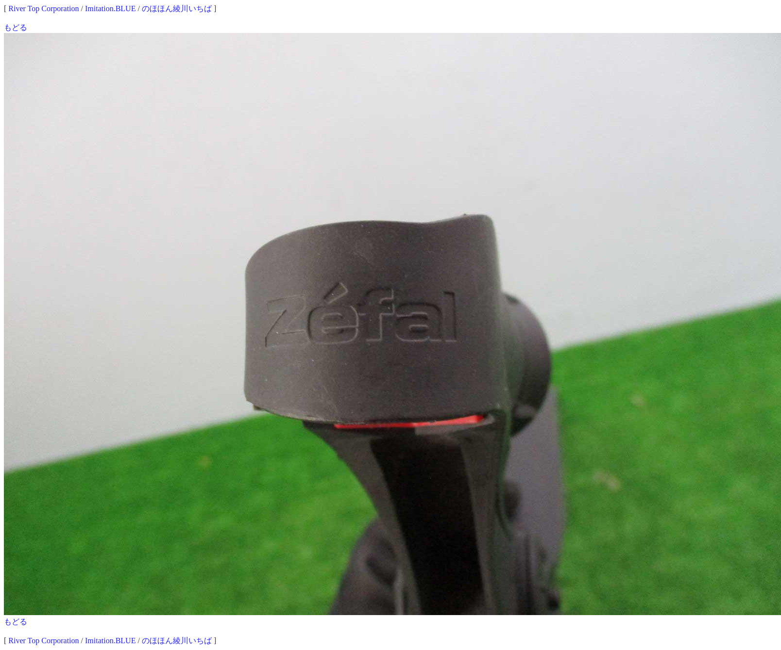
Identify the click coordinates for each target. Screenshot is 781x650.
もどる (15, 27)
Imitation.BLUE (110, 8)
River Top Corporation (43, 8)
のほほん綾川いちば (177, 8)
